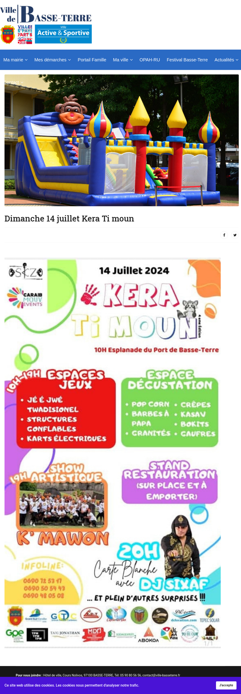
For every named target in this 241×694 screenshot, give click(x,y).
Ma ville (120, 59)
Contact (11, 82)
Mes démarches (50, 59)
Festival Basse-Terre (187, 59)
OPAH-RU (150, 59)
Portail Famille (92, 59)
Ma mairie (13, 59)
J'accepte (226, 685)
